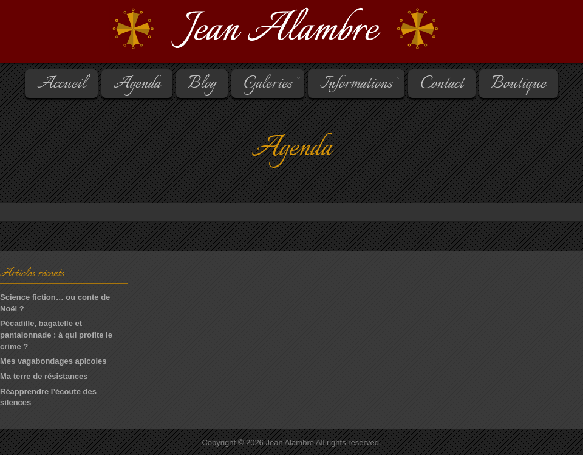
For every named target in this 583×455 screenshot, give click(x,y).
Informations (355, 84)
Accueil (61, 84)
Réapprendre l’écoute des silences (48, 397)
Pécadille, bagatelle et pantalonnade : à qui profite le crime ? (56, 334)
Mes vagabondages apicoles (53, 361)
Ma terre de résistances (44, 376)
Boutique (518, 84)
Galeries (266, 84)
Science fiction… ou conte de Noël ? (55, 303)
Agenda (137, 84)
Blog (202, 84)
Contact (441, 84)
